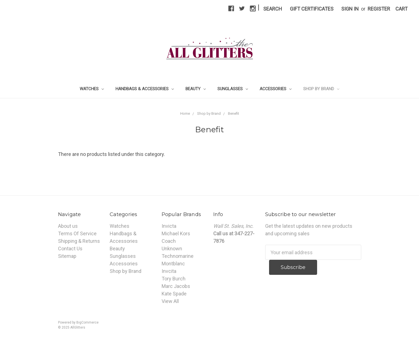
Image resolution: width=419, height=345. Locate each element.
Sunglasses (232, 88)
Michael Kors (176, 233)
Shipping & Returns (79, 241)
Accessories (276, 88)
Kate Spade (174, 294)
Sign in (350, 9)
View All (170, 301)
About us (68, 226)
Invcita (169, 271)
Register (379, 9)
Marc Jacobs (176, 286)
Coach (169, 241)
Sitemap (67, 256)
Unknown (172, 248)
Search (272, 9)
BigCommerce (87, 322)
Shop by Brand (321, 88)
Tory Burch (173, 279)
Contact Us (70, 248)
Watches (92, 88)
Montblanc (173, 263)
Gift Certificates (311, 9)
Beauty (195, 88)
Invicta (169, 226)
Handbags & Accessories (145, 88)
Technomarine (178, 256)
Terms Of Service (77, 233)
